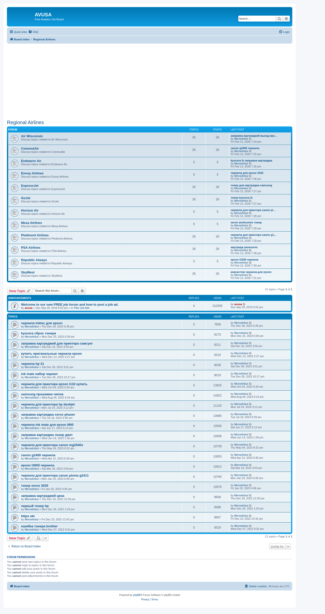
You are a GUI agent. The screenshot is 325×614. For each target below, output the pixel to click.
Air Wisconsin (32, 136)
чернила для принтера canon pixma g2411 (55, 475)
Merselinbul (241, 138)
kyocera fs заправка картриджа (251, 160)
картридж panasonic (244, 247)
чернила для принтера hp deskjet (48, 404)
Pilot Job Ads (82, 307)
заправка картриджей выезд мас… (254, 135)
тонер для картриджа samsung (251, 185)
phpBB (136, 595)
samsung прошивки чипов (42, 394)
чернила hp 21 (32, 364)
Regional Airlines (25, 122)
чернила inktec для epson (41, 323)
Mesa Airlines (31, 223)
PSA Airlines (30, 247)
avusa (28, 307)
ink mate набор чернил (39, 374)
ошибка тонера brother (39, 526)
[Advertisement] (149, 78)
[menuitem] (33, 32)
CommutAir (30, 148)
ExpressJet (29, 185)
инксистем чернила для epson (251, 271)
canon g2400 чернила (245, 148)
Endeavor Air (31, 161)
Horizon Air (30, 210)
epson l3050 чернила (37, 465)
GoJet (25, 198)
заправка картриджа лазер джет (47, 435)
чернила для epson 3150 (247, 172)
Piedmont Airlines (35, 235)
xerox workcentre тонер (246, 222)
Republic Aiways (34, 260)
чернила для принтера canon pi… (253, 210)
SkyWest (28, 272)
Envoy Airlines (32, 173)
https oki (28, 516)
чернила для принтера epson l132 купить (54, 384)
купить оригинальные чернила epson (51, 353)
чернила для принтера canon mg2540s (52, 445)
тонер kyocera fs (242, 197)
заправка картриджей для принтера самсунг (57, 343)
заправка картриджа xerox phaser (48, 414)
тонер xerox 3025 (34, 485)
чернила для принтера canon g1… (254, 234)
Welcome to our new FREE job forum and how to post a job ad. (69, 304)
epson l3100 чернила (244, 259)
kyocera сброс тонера (38, 333)
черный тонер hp (35, 506)
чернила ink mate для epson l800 (47, 425)
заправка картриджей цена (42, 496)
